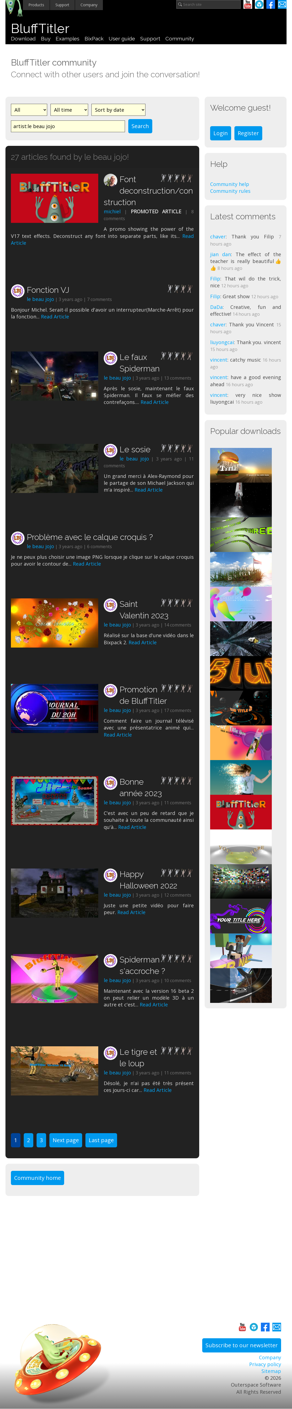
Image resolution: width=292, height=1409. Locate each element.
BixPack (94, 39)
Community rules (230, 191)
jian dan (220, 254)
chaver (218, 236)
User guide (122, 39)
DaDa (216, 307)
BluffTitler (40, 28)
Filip (215, 278)
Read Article (55, 316)
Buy (45, 39)
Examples (67, 39)
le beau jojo (40, 299)
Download (23, 39)
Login (220, 133)
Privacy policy (265, 1364)
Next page (66, 1140)
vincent (218, 359)
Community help (229, 184)
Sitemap (271, 1371)
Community (179, 39)
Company (89, 4)
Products (36, 4)
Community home (37, 1177)
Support (62, 4)
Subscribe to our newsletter (241, 1345)
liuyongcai (222, 342)
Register (248, 133)
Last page (101, 1140)
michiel (112, 211)
